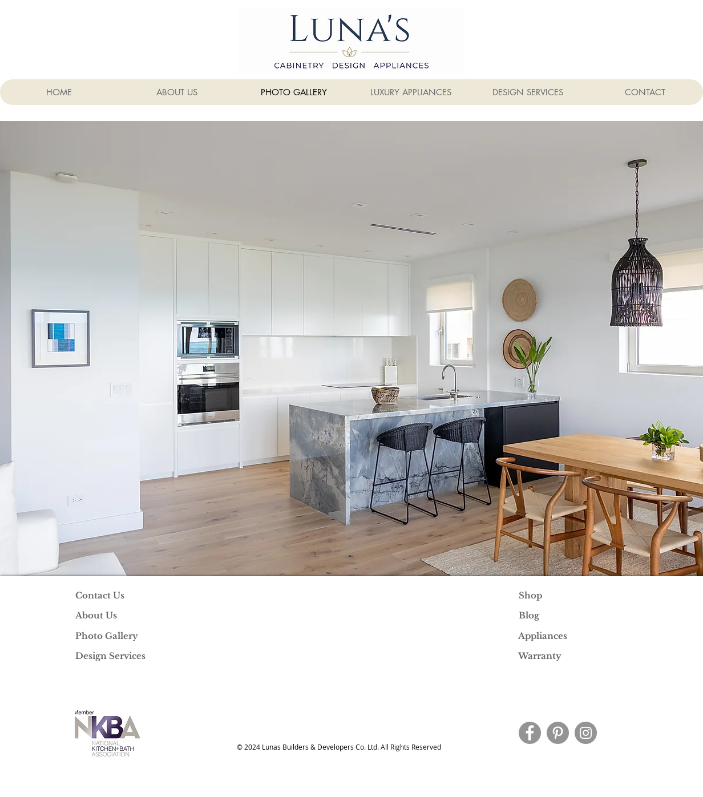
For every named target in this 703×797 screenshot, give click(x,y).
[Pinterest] (558, 733)
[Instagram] (586, 733)
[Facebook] (530, 733)
